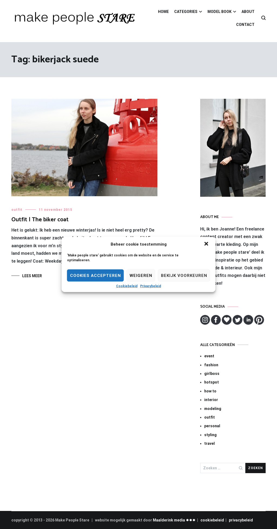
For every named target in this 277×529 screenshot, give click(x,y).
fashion (211, 365)
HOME (163, 11)
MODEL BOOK (219, 11)
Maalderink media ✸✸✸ (174, 520)
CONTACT (245, 24)
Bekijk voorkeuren (184, 275)
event (209, 356)
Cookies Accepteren (95, 275)
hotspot (211, 382)
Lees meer (32, 276)
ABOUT (248, 11)
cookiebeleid (212, 520)
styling (210, 435)
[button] (207, 244)
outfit (16, 210)
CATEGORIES (185, 11)
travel (209, 443)
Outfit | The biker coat (40, 219)
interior (211, 400)
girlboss (211, 373)
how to (210, 391)
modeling (212, 408)
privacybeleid (241, 520)
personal (212, 426)
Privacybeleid (150, 286)
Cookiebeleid (126, 286)
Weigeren (141, 275)
